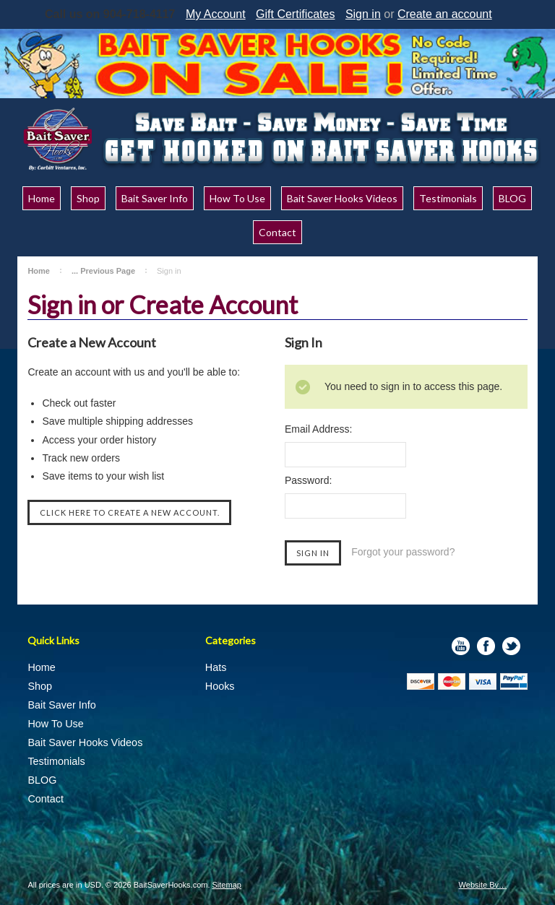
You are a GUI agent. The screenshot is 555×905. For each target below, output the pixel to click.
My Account (216, 14)
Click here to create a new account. (130, 512)
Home (38, 271)
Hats (216, 667)
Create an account (444, 14)
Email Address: (318, 429)
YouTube (461, 646)
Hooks (220, 686)
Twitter (511, 646)
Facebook (486, 646)
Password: (308, 480)
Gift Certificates (295, 14)
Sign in (363, 14)
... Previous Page (103, 271)
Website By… (483, 884)
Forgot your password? (403, 552)
